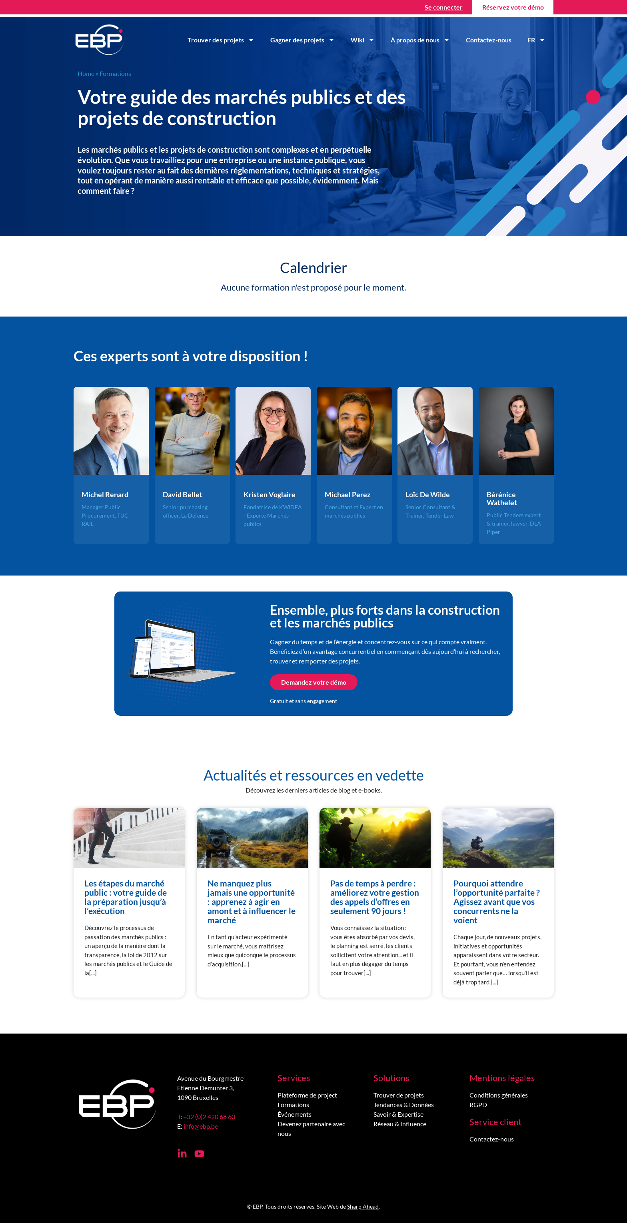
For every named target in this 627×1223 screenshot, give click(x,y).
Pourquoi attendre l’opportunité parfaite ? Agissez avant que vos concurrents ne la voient (496, 901)
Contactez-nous (488, 40)
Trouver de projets (398, 1095)
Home (86, 73)
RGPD (478, 1104)
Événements (295, 1114)
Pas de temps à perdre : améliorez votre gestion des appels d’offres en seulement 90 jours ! (374, 897)
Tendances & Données (403, 1104)
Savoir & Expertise (398, 1114)
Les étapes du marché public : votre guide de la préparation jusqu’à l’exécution (125, 897)
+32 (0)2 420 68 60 (209, 1116)
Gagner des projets (302, 40)
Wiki (363, 40)
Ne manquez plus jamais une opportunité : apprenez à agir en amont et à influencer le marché (252, 901)
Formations (293, 1104)
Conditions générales (498, 1095)
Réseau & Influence (399, 1123)
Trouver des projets (221, 40)
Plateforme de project (307, 1095)
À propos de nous (420, 40)
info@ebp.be (201, 1126)
